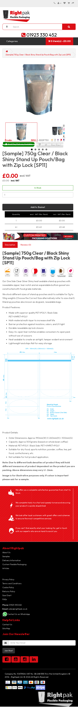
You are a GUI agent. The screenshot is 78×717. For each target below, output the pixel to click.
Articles (5, 568)
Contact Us (7, 624)
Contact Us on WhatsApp (18, 614)
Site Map (6, 628)
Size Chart (6, 595)
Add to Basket (38, 207)
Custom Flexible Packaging (14, 564)
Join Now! (8, 650)
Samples (6, 556)
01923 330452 (12, 605)
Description (10, 245)
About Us (6, 552)
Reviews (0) (26, 245)
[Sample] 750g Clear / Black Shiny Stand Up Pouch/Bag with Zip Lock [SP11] (38, 54)
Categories (12, 41)
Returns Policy (8, 591)
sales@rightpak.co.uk (14, 609)
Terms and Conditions (12, 583)
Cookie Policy (8, 587)
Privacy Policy (8, 579)
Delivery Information (11, 560)
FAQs (4, 599)
